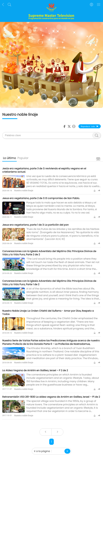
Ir (67, 451)
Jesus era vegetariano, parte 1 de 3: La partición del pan (35, 225)
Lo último (9, 158)
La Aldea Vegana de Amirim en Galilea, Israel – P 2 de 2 (35, 370)
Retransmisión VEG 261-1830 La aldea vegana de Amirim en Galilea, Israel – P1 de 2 (51, 397)
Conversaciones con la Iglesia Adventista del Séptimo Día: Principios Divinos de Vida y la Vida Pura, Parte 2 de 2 (49, 252)
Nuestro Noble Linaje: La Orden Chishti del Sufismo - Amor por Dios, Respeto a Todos (48, 312)
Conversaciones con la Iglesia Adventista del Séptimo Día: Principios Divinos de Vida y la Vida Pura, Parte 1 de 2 (49, 282)
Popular (22, 158)
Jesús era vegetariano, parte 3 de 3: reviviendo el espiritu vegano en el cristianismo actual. (44, 170)
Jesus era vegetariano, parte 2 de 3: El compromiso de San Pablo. (41, 198)
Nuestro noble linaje (23, 190)
